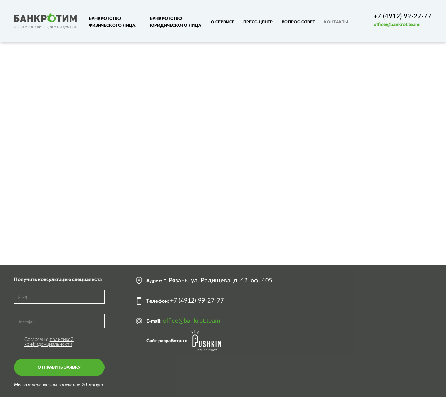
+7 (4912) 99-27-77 (402, 16)
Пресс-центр (258, 22)
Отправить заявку (59, 367)
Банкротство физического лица (112, 22)
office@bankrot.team (397, 24)
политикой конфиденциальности (49, 341)
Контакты (336, 22)
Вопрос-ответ (298, 22)
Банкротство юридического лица (175, 22)
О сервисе (222, 22)
